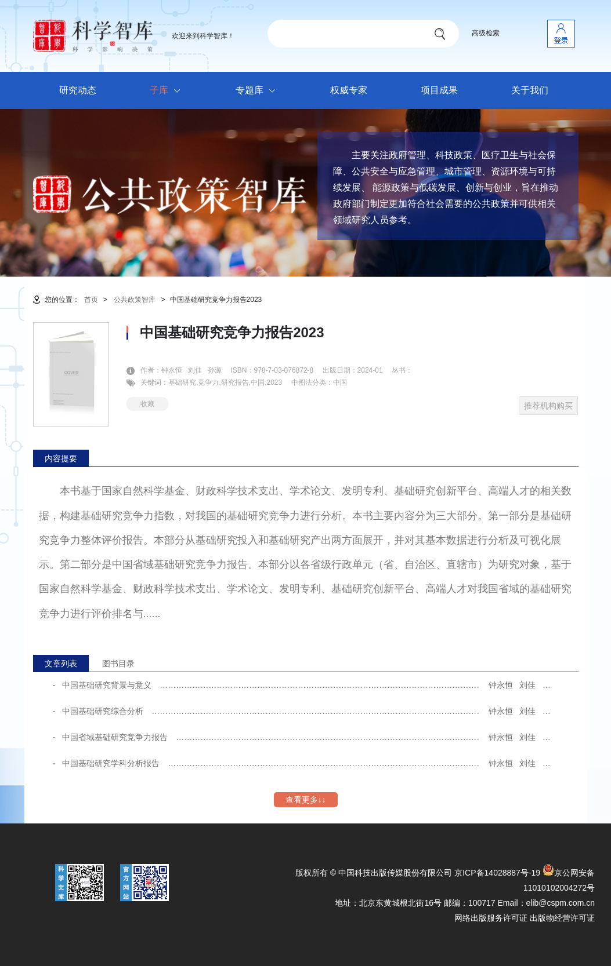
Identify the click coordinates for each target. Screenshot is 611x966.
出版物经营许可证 (562, 918)
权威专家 (348, 90)
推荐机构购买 (548, 405)
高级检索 (486, 33)
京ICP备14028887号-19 (497, 872)
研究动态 (77, 90)
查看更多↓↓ (305, 799)
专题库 (258, 91)
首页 (91, 300)
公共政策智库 (135, 300)
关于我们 (529, 90)
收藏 (147, 404)
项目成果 (439, 90)
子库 (168, 91)
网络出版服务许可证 (490, 918)
